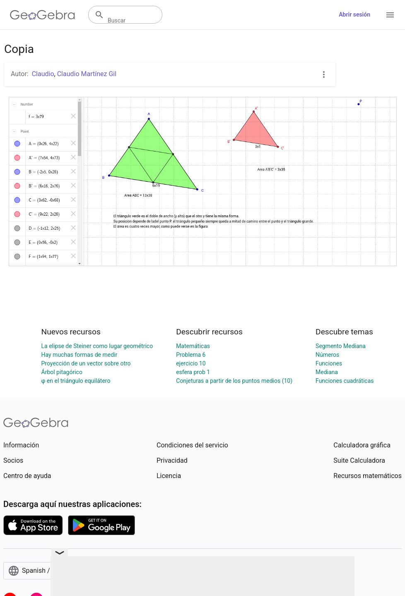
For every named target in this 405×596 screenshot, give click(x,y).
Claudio (43, 74)
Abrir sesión (354, 14)
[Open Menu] (390, 15)
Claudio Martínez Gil (86, 74)
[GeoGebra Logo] (42, 15)
